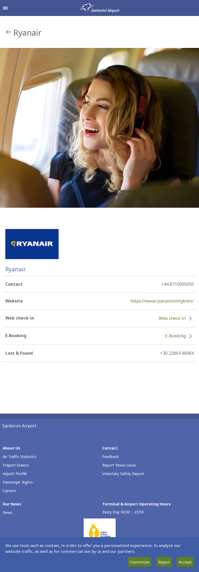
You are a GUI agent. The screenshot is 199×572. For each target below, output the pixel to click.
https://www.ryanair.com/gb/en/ (162, 301)
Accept (185, 562)
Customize (139, 562)
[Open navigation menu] (5, 8)
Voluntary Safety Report (123, 473)
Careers (9, 490)
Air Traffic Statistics (19, 456)
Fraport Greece (16, 465)
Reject (164, 562)
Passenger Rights (18, 482)
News (8, 512)
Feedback (110, 456)
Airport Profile (15, 473)
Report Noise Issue (119, 465)
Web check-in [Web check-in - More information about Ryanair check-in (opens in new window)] (172, 318)
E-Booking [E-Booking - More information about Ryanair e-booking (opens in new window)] (175, 336)
